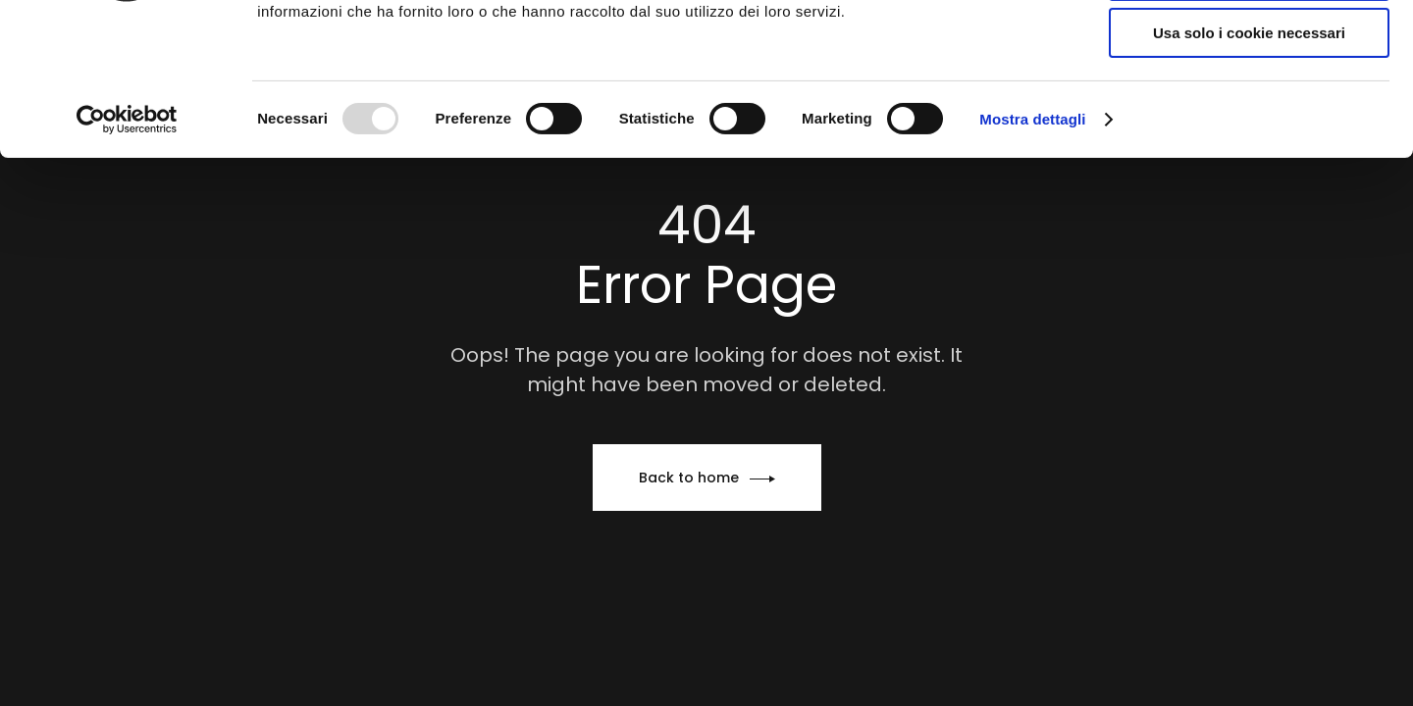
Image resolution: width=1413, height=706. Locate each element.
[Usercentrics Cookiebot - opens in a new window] (127, 250)
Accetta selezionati (1248, 106)
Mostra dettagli (1032, 249)
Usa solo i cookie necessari (1249, 163)
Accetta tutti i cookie (1250, 48)
